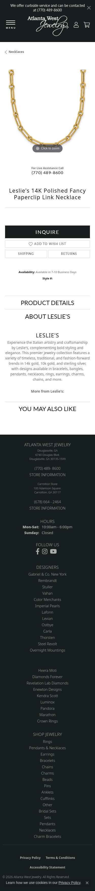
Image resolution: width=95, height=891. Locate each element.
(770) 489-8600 (47, 172)
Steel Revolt (47, 643)
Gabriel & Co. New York (47, 574)
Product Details (47, 302)
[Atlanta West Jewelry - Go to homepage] (47, 27)
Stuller (47, 586)
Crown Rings (47, 721)
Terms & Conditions (60, 858)
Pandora (47, 708)
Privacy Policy (30, 858)
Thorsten (47, 637)
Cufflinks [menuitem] (48, 798)
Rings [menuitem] (47, 741)
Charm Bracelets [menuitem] (47, 836)
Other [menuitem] (47, 804)
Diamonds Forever (47, 676)
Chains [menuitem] (47, 766)
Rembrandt (47, 580)
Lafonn (47, 612)
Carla (47, 631)
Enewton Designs (47, 689)
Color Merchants (47, 599)
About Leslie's (47, 316)
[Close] (89, 8)
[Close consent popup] (87, 882)
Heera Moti (47, 670)
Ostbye (47, 624)
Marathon (48, 714)
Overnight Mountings (47, 650)
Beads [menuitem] (47, 779)
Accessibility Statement (47, 867)
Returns (69, 254)
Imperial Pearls (47, 605)
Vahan (47, 593)
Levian (47, 618)
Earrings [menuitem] (47, 754)
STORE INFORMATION (47, 474)
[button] (75, 26)
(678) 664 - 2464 (47, 501)
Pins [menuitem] (47, 785)
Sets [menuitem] (47, 817)
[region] (47, 112)
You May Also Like (47, 408)
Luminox (47, 702)
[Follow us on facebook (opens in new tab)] (38, 552)
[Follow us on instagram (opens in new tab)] (44, 552)
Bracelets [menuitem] (47, 760)
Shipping (26, 254)
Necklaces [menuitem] (47, 830)
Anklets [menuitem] (47, 792)
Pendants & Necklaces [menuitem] (47, 747)
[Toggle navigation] (10, 24)
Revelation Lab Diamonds (47, 683)
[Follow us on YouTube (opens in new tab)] (53, 552)
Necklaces (16, 52)
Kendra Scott (47, 695)
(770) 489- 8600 (47, 468)
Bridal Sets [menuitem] (47, 811)
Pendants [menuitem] (47, 823)
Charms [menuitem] (47, 773)
